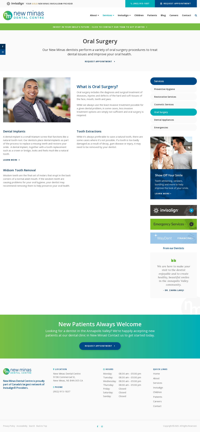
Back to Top (41, 426)
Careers (174, 15)
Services (107, 15)
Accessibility (22, 426)
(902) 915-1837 (141, 3)
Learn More (10, 160)
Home (156, 373)
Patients (152, 15)
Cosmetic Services (164, 104)
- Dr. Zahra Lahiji (173, 290)
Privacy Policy (9, 426)
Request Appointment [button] (177, 3)
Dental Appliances (164, 119)
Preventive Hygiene (164, 89)
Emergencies (161, 127)
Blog (163, 15)
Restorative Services (165, 96)
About (93, 15)
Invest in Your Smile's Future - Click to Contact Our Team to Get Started (99, 27)
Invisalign (123, 15)
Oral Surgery (161, 112)
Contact (186, 15)
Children (139, 15)
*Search (195, 15)
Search (32, 426)
